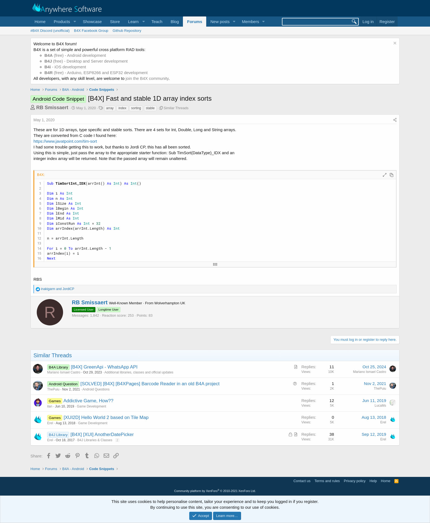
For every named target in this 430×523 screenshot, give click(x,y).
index (122, 108)
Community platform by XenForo (215, 491)
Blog (175, 21)
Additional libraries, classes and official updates (138, 372)
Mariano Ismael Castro (63, 372)
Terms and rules (327, 481)
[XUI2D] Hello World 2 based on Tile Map (106, 417)
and (57, 289)
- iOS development (65, 66)
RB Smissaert (52, 107)
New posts (220, 21)
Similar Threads (175, 108)
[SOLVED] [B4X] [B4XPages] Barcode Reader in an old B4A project (149, 383)
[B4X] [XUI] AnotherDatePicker (102, 434)
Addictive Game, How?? (88, 400)
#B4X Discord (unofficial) (50, 31)
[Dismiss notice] (394, 44)
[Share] (394, 120)
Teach (156, 21)
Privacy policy (355, 481)
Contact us (301, 481)
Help (373, 481)
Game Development (91, 406)
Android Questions (96, 389)
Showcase (92, 21)
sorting (136, 108)
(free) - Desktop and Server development (86, 61)
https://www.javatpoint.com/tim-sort (65, 141)
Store (115, 21)
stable (150, 108)
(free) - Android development (75, 55)
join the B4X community (147, 78)
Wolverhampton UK (169, 303)
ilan (49, 406)
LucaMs (380, 405)
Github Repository (127, 31)
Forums (194, 21)
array (110, 108)
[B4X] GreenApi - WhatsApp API (104, 367)
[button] (64, 21)
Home (40, 21)
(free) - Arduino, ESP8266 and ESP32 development (96, 72)
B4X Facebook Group (91, 31)
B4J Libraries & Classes (94, 440)
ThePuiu (53, 389)
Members (250, 21)
